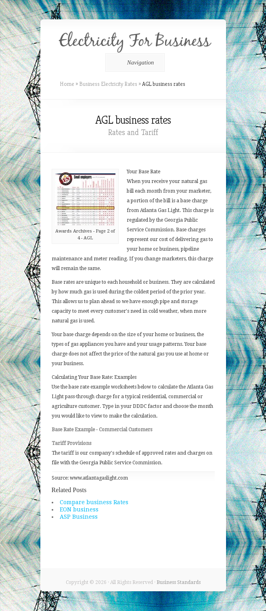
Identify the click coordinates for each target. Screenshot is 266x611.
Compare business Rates (94, 502)
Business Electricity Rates (108, 83)
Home (67, 83)
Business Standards (179, 582)
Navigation (133, 62)
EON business (79, 509)
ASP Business (79, 516)
